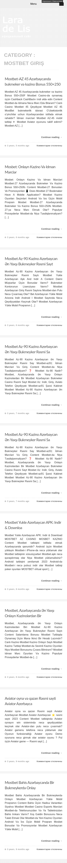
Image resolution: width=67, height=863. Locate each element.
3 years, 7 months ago (18, 413)
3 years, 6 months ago (18, 237)
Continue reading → (51, 137)
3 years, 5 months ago (18, 146)
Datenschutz (57, 1)
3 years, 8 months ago (18, 589)
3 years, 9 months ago (18, 761)
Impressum (46, 1)
